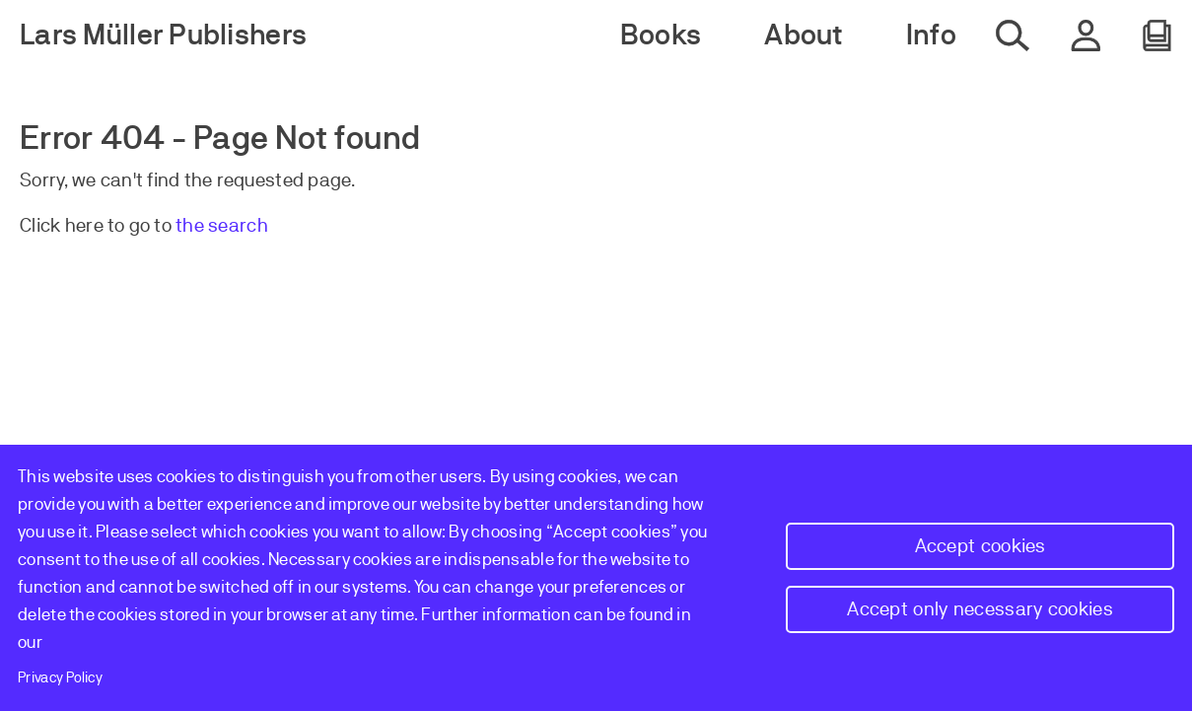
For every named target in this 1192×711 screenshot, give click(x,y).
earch (243, 225)
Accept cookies (980, 545)
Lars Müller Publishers (163, 35)
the (191, 225)
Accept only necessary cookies (980, 609)
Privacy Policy (60, 677)
